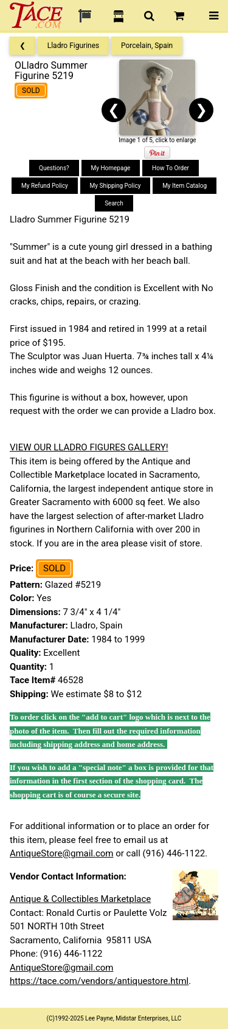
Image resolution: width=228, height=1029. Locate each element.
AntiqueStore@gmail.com (62, 853)
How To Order (170, 168)
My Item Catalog (184, 185)
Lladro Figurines (73, 45)
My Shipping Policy (115, 185)
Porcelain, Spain (147, 45)
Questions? (54, 168)
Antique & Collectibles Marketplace (80, 898)
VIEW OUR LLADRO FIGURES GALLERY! (89, 447)
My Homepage (111, 168)
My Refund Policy (44, 185)
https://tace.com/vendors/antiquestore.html (99, 981)
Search (114, 203)
